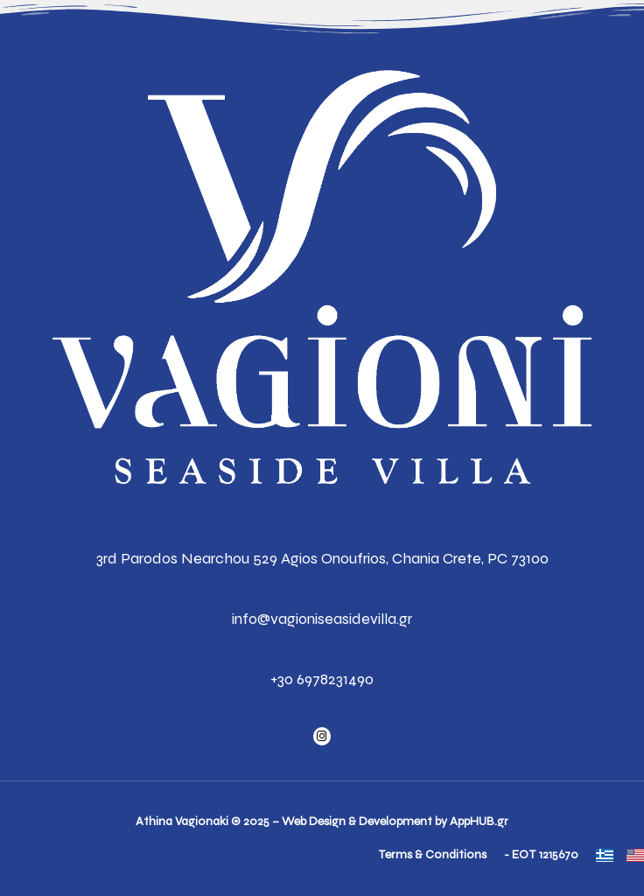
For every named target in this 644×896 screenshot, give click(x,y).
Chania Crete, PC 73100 (470, 558)
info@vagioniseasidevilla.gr (322, 618)
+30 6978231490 (322, 679)
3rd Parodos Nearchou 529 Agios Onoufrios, (242, 558)
